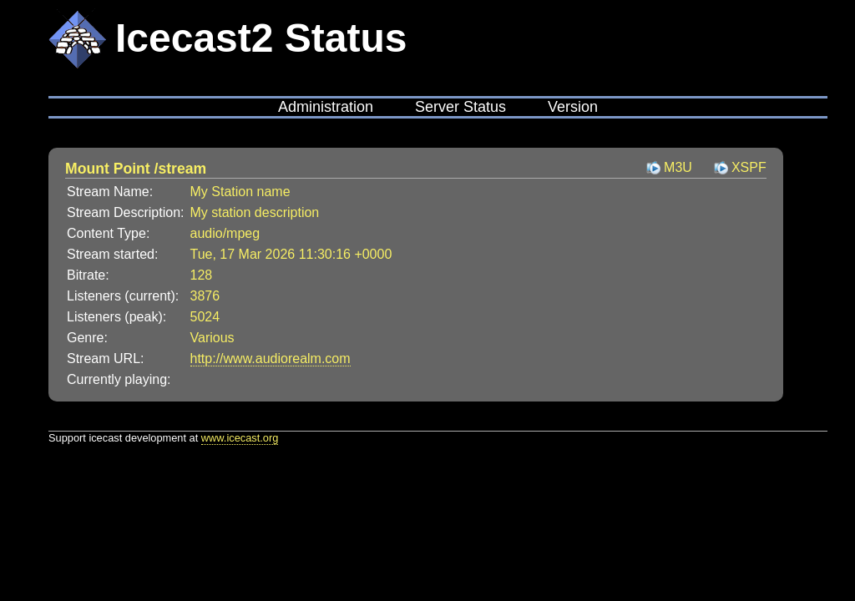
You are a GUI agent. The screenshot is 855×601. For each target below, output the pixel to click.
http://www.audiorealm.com (270, 358)
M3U (678, 167)
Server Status (460, 106)
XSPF (748, 167)
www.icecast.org (239, 438)
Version (573, 106)
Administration (325, 106)
